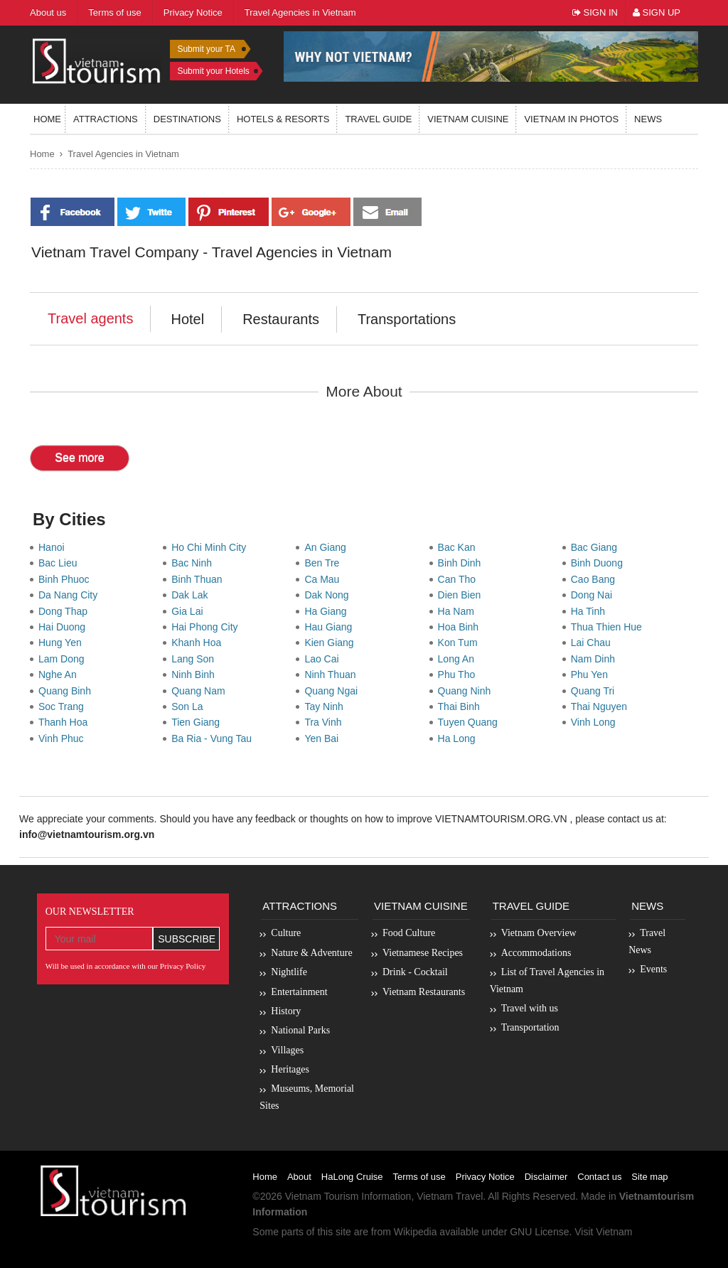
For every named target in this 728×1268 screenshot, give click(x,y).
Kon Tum (460, 642)
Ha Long (459, 738)
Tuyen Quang (470, 722)
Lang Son (195, 659)
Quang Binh (67, 691)
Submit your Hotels (213, 71)
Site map (649, 1176)
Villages (287, 1050)
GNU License (539, 1231)
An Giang (327, 547)
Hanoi (54, 547)
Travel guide (378, 119)
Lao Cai (324, 659)
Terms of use (418, 1176)
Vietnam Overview (539, 933)
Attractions (105, 119)
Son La (189, 706)
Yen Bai (324, 738)
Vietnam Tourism (322, 1196)
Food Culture (408, 933)
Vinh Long (596, 722)
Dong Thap (65, 611)
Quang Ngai (333, 691)
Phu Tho (459, 674)
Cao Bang (596, 579)
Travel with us (529, 1008)
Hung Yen (62, 642)
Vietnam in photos (571, 119)
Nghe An (60, 674)
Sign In (595, 12)
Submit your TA (206, 49)
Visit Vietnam (603, 1231)
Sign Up (656, 12)
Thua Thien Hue (609, 627)
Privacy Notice (485, 1176)
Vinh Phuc (63, 738)
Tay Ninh (326, 706)
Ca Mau (324, 579)
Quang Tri (595, 691)
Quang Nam (200, 691)
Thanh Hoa (65, 722)
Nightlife (289, 972)
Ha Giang (328, 611)
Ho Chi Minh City (211, 547)
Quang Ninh (467, 691)
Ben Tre (324, 563)
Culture (286, 933)
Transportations (407, 319)
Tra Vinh (325, 722)
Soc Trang (64, 706)
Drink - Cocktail (415, 972)
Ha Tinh (591, 611)
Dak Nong (329, 595)
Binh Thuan (199, 579)
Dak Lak (192, 595)
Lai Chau (593, 642)
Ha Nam (459, 611)
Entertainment (299, 992)
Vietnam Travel (450, 1196)
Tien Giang (198, 722)
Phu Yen (592, 674)
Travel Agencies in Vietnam (123, 154)
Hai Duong (64, 627)
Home (47, 119)
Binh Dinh (462, 563)
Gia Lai (189, 611)
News (648, 119)
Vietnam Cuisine (467, 119)
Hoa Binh (461, 627)
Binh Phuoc (66, 579)
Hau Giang (331, 627)
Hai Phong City (207, 627)
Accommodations (536, 952)
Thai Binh (462, 706)
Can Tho (459, 579)
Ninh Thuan (332, 674)
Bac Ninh (194, 563)
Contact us (599, 1176)
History (286, 1011)
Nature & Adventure (311, 952)
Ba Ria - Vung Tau (214, 738)
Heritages (290, 1069)
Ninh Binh (195, 674)
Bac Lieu (60, 563)
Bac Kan (459, 547)
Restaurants (280, 319)
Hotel (187, 319)
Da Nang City (70, 595)
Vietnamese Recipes (422, 952)
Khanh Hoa (199, 642)
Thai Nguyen (602, 706)
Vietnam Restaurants (423, 992)
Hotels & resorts (283, 119)
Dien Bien (462, 595)
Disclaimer (546, 1176)
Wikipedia (415, 1231)
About (299, 1176)
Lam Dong (64, 659)
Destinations (187, 119)
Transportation (530, 1027)
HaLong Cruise (352, 1176)
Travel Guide (531, 906)
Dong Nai (594, 595)
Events (653, 969)
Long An (459, 659)
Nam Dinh (596, 659)
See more (79, 457)
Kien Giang (331, 642)
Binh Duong (599, 563)
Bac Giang (597, 547)
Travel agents (90, 318)
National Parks (300, 1030)
